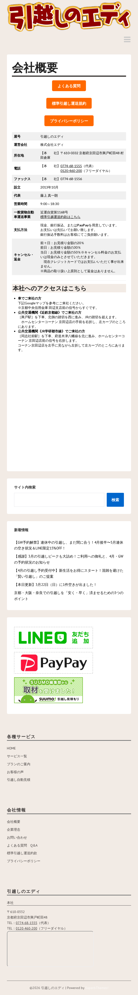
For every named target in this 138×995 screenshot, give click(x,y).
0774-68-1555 (71, 166)
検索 (115, 499)
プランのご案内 (18, 764)
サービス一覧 (17, 756)
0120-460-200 (71, 171)
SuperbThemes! (96, 988)
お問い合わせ (17, 837)
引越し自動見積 (18, 779)
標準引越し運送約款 (22, 853)
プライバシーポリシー (23, 861)
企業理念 (13, 829)
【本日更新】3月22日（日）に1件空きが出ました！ (55, 584)
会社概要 (13, 821)
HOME (11, 748)
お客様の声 (15, 772)
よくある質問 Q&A (22, 845)
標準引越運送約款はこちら (60, 217)
